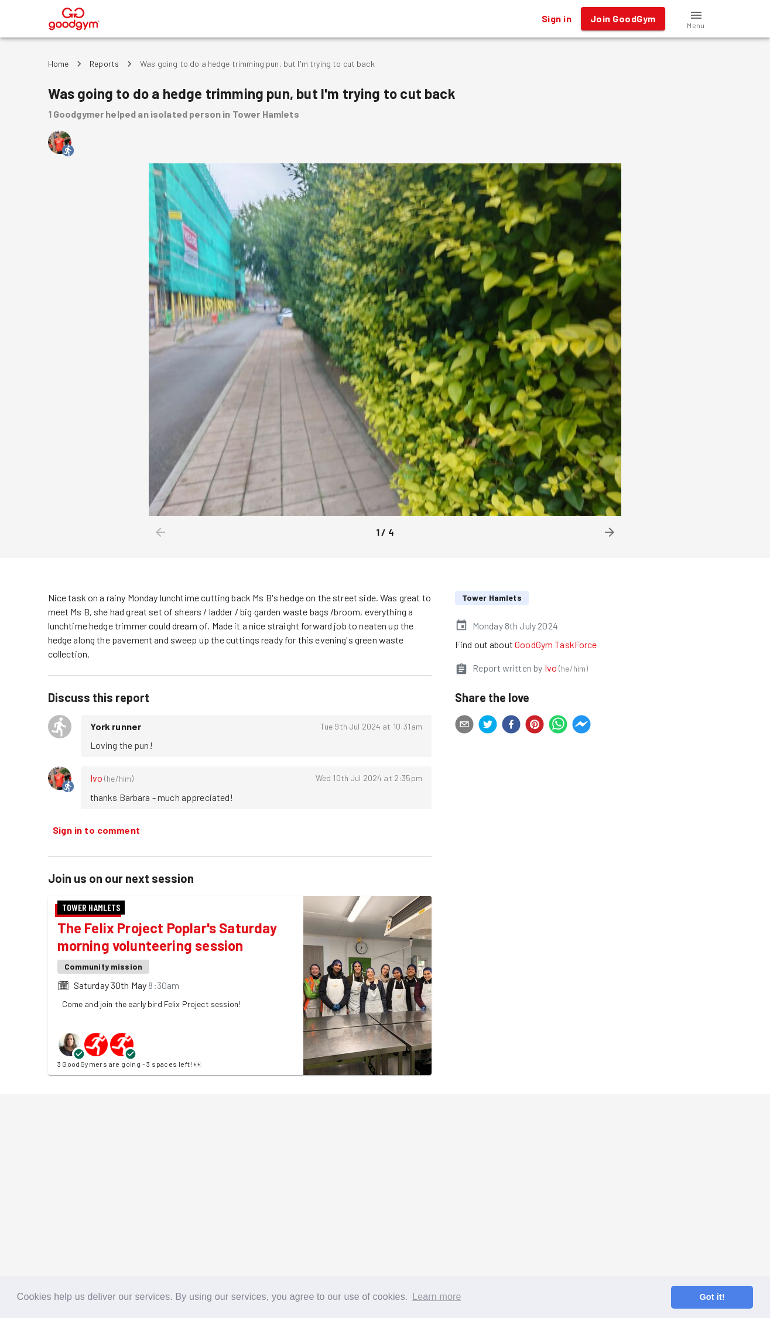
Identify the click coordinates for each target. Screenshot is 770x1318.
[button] (696, 18)
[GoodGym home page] (74, 17)
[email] (464, 726)
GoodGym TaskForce (556, 644)
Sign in (556, 18)
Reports (104, 64)
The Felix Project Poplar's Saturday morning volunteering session (167, 936)
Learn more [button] (436, 1297)
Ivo (96, 777)
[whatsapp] (558, 726)
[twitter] (487, 726)
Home (58, 64)
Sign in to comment (96, 830)
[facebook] (511, 726)
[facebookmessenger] (581, 726)
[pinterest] (534, 726)
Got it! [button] (711, 1297)
